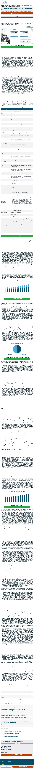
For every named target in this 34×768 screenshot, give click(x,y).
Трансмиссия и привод (28, 5)
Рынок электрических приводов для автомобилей (12, 731)
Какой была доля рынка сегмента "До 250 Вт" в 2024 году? (17, 715)
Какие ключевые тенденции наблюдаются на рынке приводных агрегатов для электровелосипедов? (17, 722)
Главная (2, 5)
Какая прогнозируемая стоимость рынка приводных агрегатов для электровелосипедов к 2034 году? (17, 707)
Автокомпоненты (20, 5)
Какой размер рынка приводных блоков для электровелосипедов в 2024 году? (17, 697)
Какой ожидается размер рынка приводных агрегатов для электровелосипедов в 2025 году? (17, 710)
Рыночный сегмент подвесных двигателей (11, 733)
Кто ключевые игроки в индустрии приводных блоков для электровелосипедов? (17, 725)
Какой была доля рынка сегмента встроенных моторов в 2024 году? (17, 713)
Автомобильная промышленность (10, 5)
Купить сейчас (16, 743)
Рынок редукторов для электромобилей (10, 736)
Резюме (17, 16)
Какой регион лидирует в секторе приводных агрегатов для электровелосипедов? (17, 718)
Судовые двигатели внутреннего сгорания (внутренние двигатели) (15, 735)
